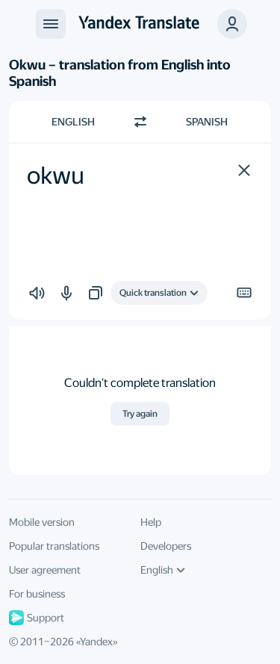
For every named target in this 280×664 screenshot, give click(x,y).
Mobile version (42, 522)
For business (37, 594)
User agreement (45, 570)
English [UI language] (162, 570)
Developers (165, 546)
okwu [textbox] (55, 175)
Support (36, 617)
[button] (244, 170)
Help (150, 522)
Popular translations (54, 546)
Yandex (96, 642)
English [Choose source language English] (73, 122)
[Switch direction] (140, 122)
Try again (140, 414)
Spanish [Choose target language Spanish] (207, 122)
